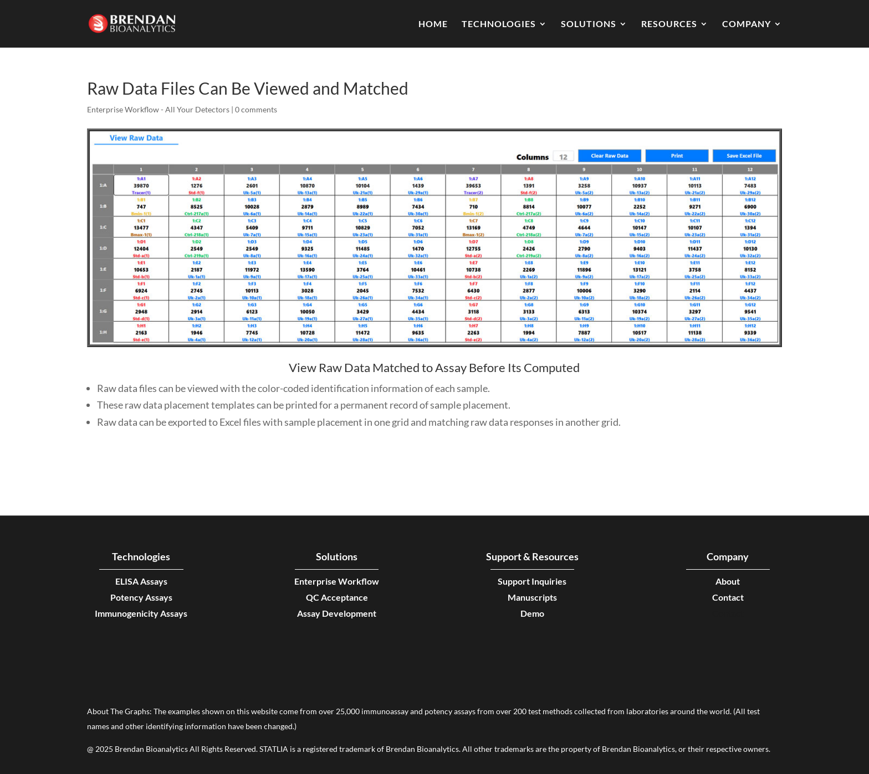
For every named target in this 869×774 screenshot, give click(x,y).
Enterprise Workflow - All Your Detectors (158, 109)
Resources (669, 24)
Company (746, 24)
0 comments (256, 109)
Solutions (588, 24)
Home (433, 24)
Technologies (499, 24)
